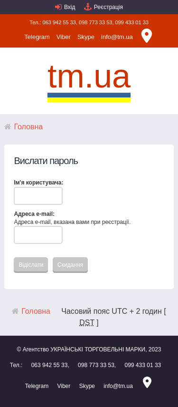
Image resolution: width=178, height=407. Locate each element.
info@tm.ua (117, 36)
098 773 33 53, (96, 22)
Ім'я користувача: (38, 182)
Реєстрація (108, 7)
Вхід (69, 7)
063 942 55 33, (60, 22)
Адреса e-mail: (34, 214)
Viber (63, 36)
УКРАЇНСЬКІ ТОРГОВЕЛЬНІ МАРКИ (97, 349)
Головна (28, 127)
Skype (85, 36)
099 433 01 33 (132, 22)
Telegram (36, 36)
